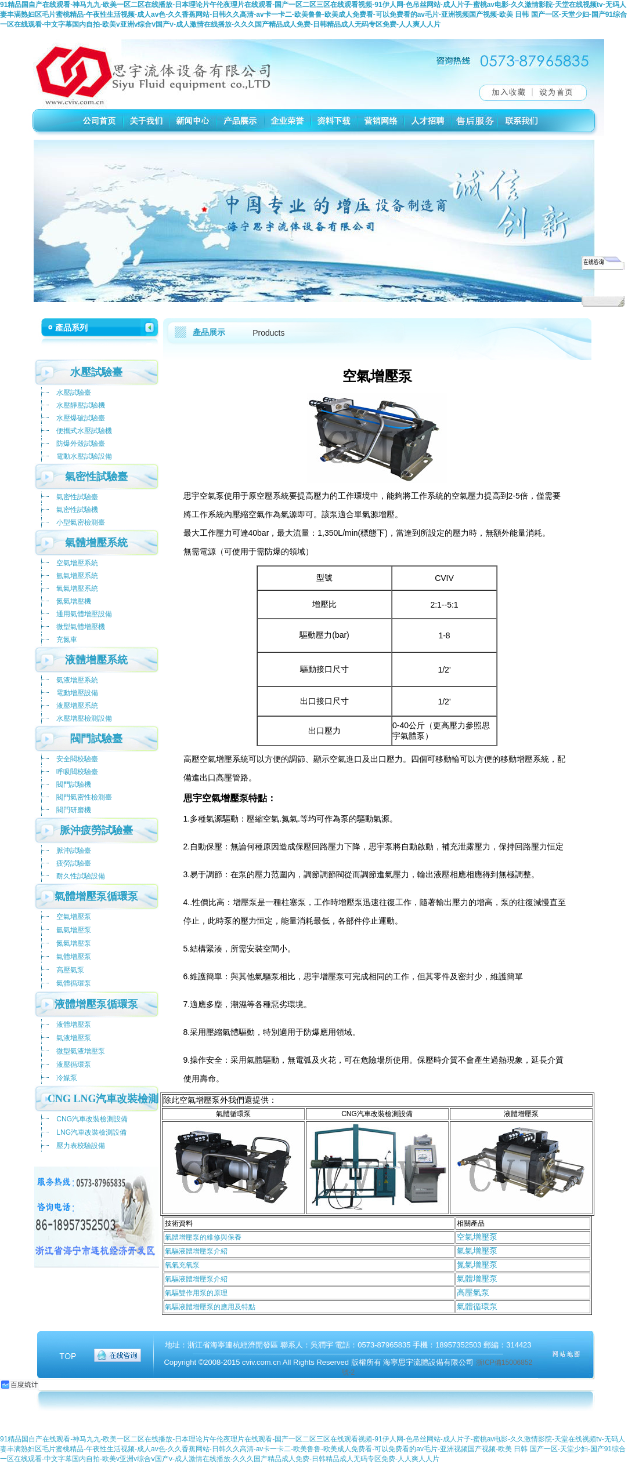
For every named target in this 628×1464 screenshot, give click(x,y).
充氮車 (66, 639)
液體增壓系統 (96, 660)
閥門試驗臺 (96, 738)
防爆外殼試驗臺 (80, 443)
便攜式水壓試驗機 (84, 431)
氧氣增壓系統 (77, 588)
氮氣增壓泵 (477, 1264)
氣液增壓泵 (73, 1038)
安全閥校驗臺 (77, 759)
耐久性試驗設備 (80, 876)
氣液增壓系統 (77, 680)
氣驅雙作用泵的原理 (196, 1293)
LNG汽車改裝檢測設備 (91, 1132)
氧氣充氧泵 (182, 1265)
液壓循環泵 (73, 1064)
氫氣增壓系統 (77, 576)
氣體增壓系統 (96, 542)
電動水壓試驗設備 (84, 456)
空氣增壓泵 (477, 1236)
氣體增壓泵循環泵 (96, 896)
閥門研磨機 (73, 810)
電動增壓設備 (77, 693)
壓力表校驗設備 (80, 1146)
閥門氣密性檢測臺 (84, 797)
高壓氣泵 (473, 1292)
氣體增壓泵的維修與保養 (203, 1237)
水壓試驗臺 (96, 372)
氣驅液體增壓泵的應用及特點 (210, 1307)
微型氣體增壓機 (80, 627)
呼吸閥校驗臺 (77, 772)
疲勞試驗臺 (73, 863)
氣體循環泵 (477, 1306)
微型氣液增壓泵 (80, 1051)
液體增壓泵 (73, 1024)
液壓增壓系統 (77, 706)
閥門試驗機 (73, 784)
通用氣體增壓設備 (84, 614)
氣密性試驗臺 (96, 476)
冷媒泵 (66, 1078)
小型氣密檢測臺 (80, 522)
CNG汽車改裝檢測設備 (92, 1119)
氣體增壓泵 (477, 1278)
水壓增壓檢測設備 (84, 718)
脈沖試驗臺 (73, 851)
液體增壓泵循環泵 (96, 1004)
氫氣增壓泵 (477, 1250)
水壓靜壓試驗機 (80, 405)
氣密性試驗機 (77, 510)
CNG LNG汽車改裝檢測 (103, 1099)
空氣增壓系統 (77, 563)
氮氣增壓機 (73, 601)
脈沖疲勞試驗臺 (96, 830)
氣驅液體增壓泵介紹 (196, 1251)
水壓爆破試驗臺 (80, 418)
